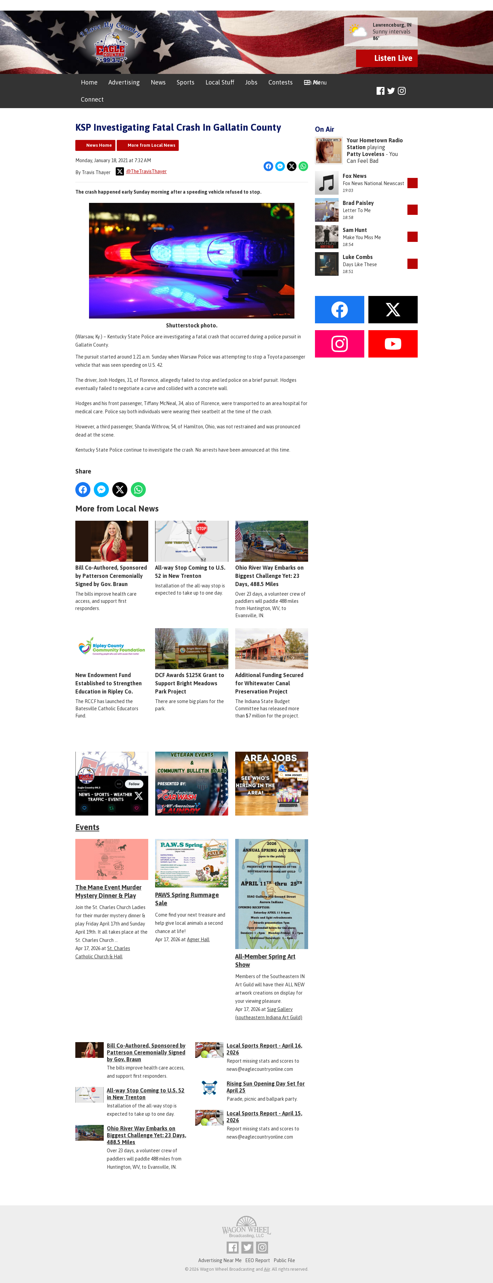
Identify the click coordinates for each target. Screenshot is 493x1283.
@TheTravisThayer (141, 171)
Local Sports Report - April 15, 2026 (264, 1116)
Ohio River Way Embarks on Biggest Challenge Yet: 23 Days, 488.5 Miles (271, 554)
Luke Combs (358, 257)
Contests (280, 82)
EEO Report (257, 1260)
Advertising (124, 82)
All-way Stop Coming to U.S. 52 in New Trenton (191, 550)
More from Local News (151, 145)
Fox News (355, 176)
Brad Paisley (358, 203)
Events (87, 827)
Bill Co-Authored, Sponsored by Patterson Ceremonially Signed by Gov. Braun (111, 554)
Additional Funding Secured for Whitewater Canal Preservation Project (271, 661)
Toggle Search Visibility (413, 91)
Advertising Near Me (220, 1260)
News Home (99, 145)
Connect (92, 99)
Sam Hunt (355, 230)
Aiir (267, 1269)
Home (89, 82)
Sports (185, 82)
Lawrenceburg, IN (392, 25)
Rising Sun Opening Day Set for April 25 (266, 1086)
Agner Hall (198, 939)
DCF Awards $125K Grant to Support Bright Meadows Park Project (191, 661)
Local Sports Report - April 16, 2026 (264, 1048)
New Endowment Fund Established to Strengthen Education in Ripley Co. (111, 661)
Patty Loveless (365, 154)
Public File (284, 1260)
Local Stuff (219, 82)
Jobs (251, 82)
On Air (312, 82)
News (158, 82)
